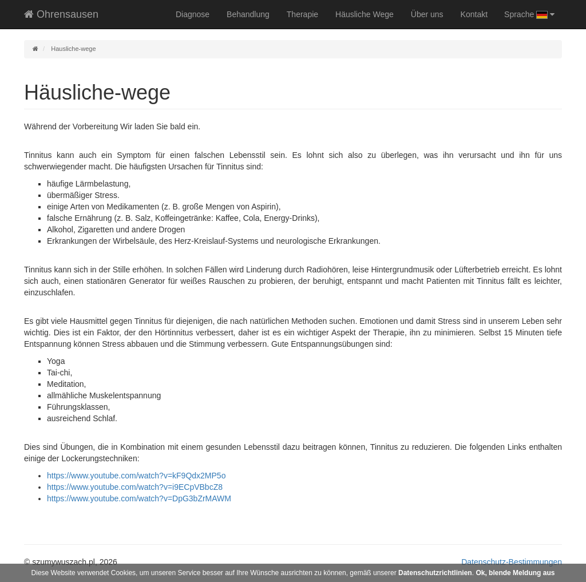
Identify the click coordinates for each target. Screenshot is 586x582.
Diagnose (192, 14)
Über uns (427, 14)
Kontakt (474, 14)
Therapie (302, 14)
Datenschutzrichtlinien (435, 573)
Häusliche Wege (364, 14)
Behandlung (248, 14)
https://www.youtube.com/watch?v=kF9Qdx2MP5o (136, 475)
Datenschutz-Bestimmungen (511, 562)
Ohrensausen (61, 14)
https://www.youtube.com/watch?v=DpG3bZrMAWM (139, 498)
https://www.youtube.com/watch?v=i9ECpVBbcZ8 (135, 487)
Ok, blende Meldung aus (515, 573)
